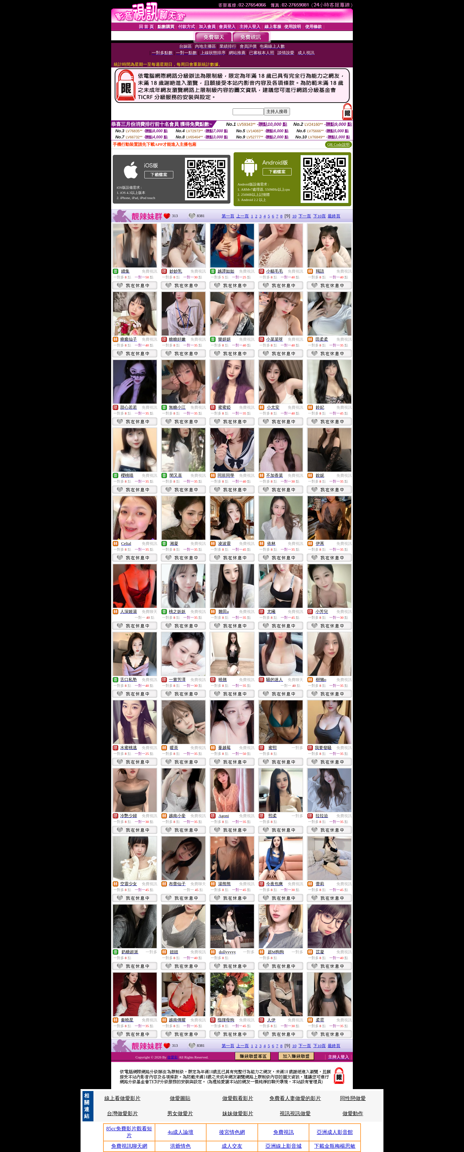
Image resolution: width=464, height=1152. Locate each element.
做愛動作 (353, 1113)
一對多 (297, 748)
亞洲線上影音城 (284, 1146)
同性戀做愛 (353, 1098)
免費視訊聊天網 (129, 1146)
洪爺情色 (180, 1146)
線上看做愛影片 (122, 1098)
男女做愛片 (180, 1113)
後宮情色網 (232, 1132)
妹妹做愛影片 (237, 1113)
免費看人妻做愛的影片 (295, 1098)
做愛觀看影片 (237, 1098)
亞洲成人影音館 (335, 1132)
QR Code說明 (338, 144)
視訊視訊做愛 (295, 1113)
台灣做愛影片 (122, 1113)
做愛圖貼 (180, 1098)
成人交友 (232, 1146)
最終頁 (334, 216)
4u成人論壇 (180, 1132)
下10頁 (319, 216)
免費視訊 (149, 271)
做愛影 (173, 1057)
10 (294, 216)
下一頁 (304, 216)
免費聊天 (149, 611)
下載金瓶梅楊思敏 (334, 1146)
